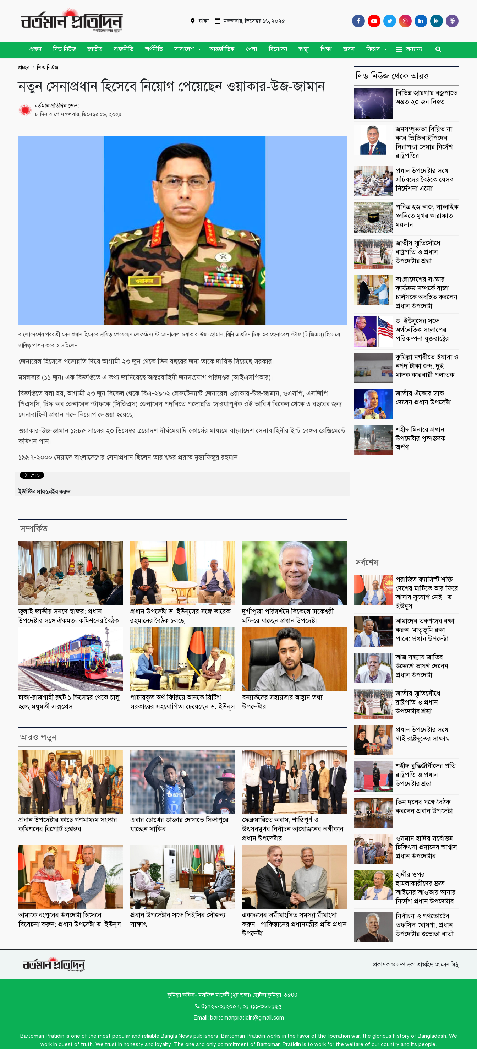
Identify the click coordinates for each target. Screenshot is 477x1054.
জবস (349, 49)
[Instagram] (404, 21)
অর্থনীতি (154, 49)
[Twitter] (388, 21)
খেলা (251, 49)
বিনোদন (278, 49)
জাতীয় (95, 49)
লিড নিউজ (64, 49)
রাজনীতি (123, 49)
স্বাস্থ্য (303, 49)
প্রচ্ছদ (35, 49)
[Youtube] (372, 21)
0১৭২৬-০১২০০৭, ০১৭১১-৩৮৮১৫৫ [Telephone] (238, 1006)
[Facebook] (357, 21)
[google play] (435, 21)
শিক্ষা (326, 49)
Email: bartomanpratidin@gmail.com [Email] (238, 1017)
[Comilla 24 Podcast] (451, 21)
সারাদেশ (184, 49)
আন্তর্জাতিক (222, 49)
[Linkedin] (419, 21)
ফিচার (373, 49)
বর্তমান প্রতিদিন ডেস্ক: (57, 105)
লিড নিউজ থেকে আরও (392, 76)
